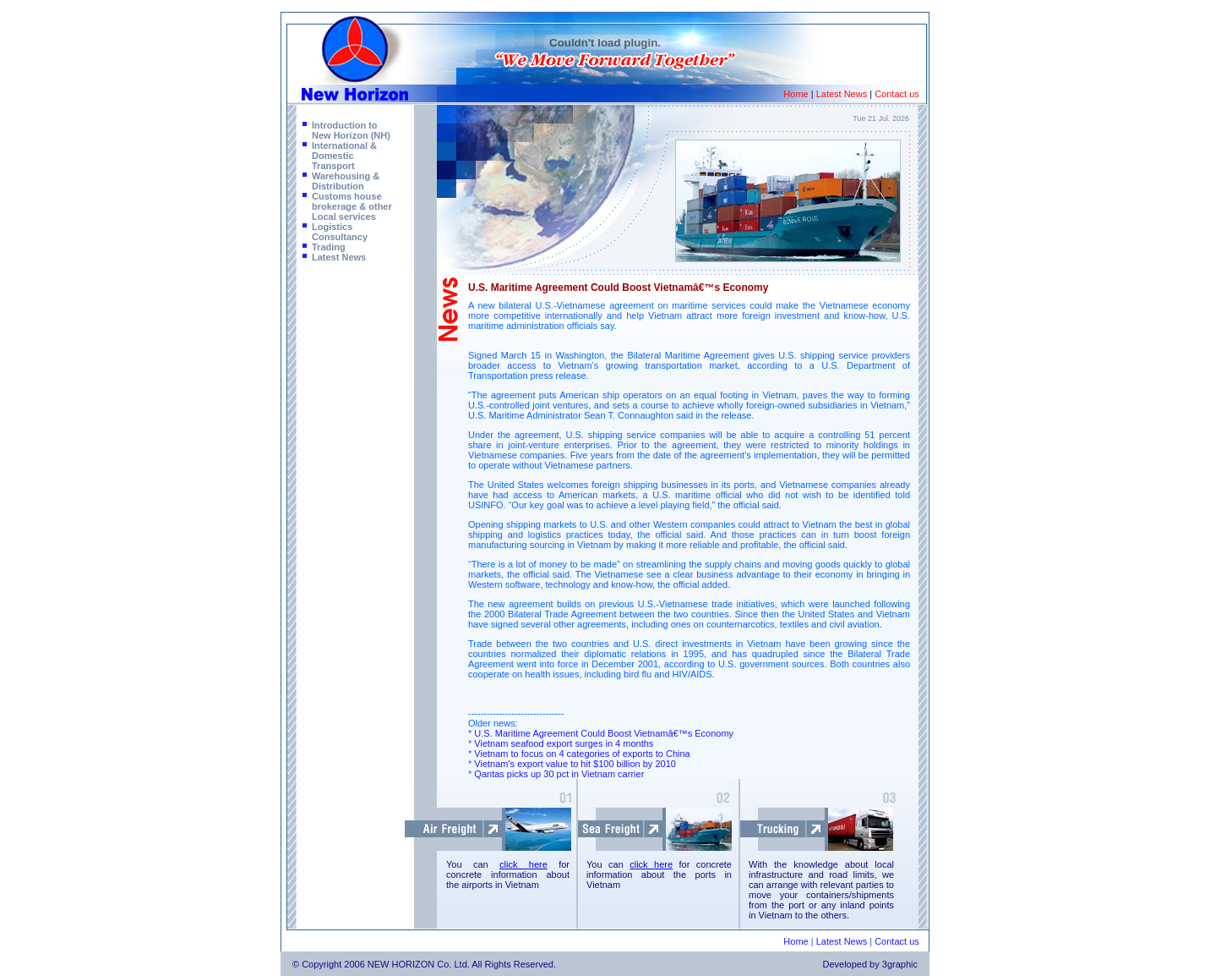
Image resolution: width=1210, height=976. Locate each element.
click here (523, 864)
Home (795, 94)
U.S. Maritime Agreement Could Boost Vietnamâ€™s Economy (603, 733)
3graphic (900, 964)
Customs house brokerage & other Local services (352, 206)
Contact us (897, 94)
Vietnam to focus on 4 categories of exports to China (581, 753)
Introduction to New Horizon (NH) (351, 130)
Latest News (842, 94)
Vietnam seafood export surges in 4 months (563, 743)
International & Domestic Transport (344, 155)
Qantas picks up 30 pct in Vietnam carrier (559, 774)
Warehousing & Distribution (345, 181)
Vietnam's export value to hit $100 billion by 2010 (575, 764)
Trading (329, 247)
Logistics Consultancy (340, 232)
